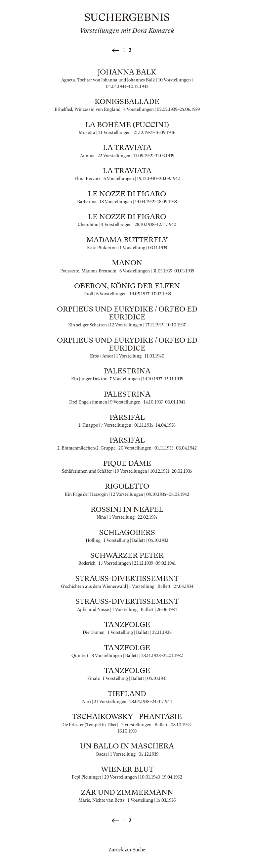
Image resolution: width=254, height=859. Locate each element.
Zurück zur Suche (127, 849)
